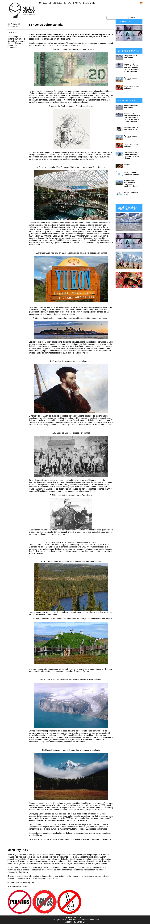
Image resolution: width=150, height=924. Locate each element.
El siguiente (14, 25)
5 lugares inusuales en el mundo (131, 57)
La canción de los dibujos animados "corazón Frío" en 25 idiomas (131, 155)
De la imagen (13, 37)
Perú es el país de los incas (130, 79)
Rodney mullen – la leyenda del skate (131, 128)
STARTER (81, 922)
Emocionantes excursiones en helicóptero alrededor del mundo (131, 183)
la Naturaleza (16, 40)
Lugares (21, 41)
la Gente (18, 39)
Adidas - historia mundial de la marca (131, 173)
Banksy (127, 164)
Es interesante (57, 3)
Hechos (11, 43)
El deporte (89, 3)
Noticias (42, 3)
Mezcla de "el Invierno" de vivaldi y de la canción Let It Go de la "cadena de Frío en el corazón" (132, 67)
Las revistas (74, 3)
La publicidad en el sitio (75, 917)
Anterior (14, 24)
